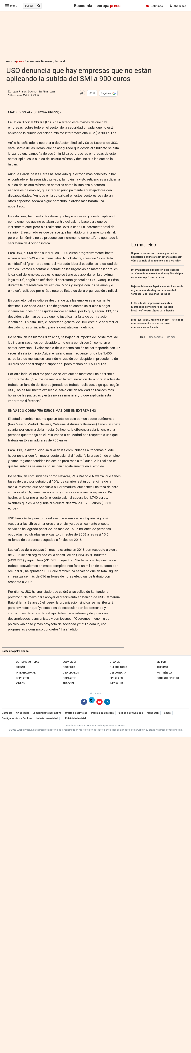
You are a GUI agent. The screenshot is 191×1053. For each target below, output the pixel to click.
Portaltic (69, 678)
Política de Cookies (102, 713)
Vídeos (20, 683)
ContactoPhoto (168, 678)
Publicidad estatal (75, 718)
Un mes (171, 337)
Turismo (162, 667)
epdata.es (116, 678)
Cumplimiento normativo (47, 713)
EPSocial (69, 683)
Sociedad (69, 667)
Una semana (156, 337)
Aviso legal (22, 713)
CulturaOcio (118, 667)
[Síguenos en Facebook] (84, 702)
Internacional (26, 673)
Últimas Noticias (27, 662)
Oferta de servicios (76, 713)
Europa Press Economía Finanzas (32, 92)
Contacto (7, 713)
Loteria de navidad (47, 718)
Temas (166, 713)
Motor (161, 662)
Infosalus (116, 683)
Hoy (142, 337)
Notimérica (164, 673)
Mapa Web (153, 713)
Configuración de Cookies (17, 718)
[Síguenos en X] (91, 702)
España (20, 667)
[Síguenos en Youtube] (99, 702)
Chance (115, 662)
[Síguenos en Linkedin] (107, 702)
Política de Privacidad (130, 713)
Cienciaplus (71, 673)
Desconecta (118, 673)
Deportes (22, 678)
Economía (69, 662)
